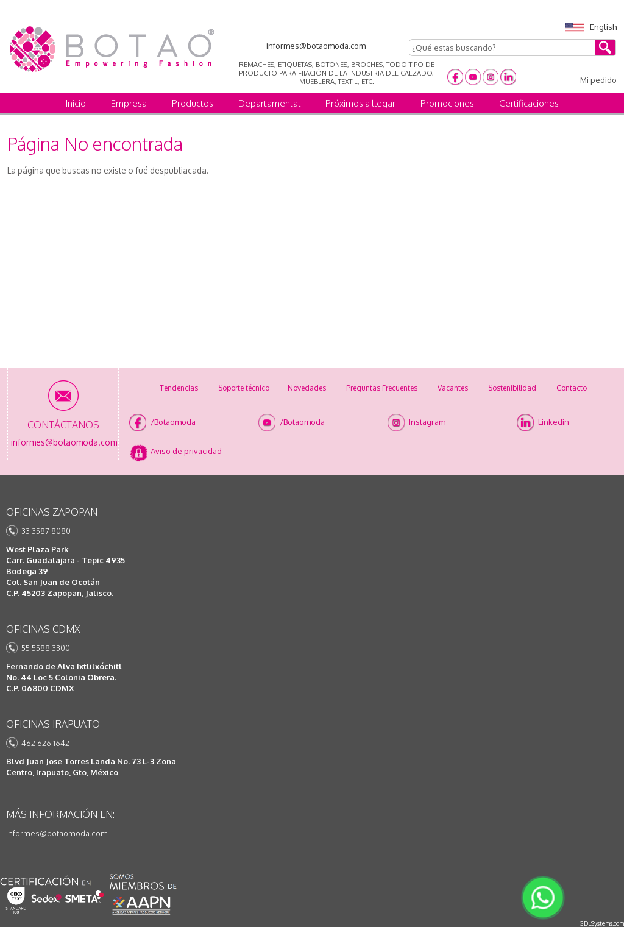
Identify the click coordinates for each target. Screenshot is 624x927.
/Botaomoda (173, 422)
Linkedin (553, 422)
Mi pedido (598, 80)
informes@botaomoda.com (57, 833)
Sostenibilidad (512, 387)
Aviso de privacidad (186, 451)
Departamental (269, 103)
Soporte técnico (243, 387)
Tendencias (179, 387)
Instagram (427, 422)
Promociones (447, 103)
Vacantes (453, 387)
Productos (192, 103)
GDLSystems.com (602, 923)
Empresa (129, 103)
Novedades (307, 387)
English (591, 27)
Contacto (571, 387)
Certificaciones (529, 103)
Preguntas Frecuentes (381, 387)
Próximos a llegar (360, 103)
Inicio (76, 103)
